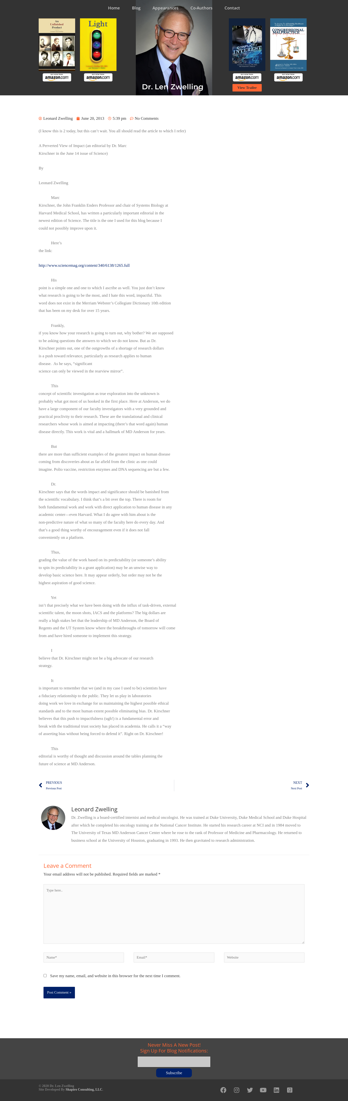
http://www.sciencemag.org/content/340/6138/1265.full (84, 265)
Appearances (165, 8)
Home (114, 8)
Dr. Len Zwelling (172, 86)
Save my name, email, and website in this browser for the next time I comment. (115, 976)
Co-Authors (201, 8)
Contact (232, 8)
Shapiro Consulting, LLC (84, 1089)
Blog (136, 8)
